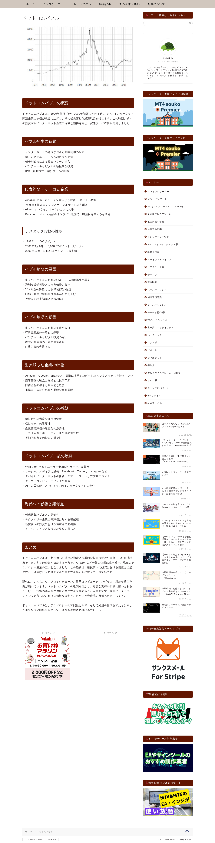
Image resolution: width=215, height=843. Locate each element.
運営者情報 (51, 839)
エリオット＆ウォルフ (159, 259)
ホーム (30, 4)
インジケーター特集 (158, 237)
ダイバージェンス (157, 305)
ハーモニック (155, 335)
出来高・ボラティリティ (161, 327)
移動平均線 (153, 252)
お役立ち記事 (155, 229)
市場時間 (152, 282)
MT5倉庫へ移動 (129, 4)
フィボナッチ (155, 358)
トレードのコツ (81, 4)
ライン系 (152, 380)
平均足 (151, 365)
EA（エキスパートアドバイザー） (166, 206)
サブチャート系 (156, 267)
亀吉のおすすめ (156, 221)
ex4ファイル (154, 395)
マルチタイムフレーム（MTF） (164, 373)
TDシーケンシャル (158, 320)
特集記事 (105, 4)
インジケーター (53, 4)
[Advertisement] (109, 654)
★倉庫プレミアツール (159, 214)
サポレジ (152, 274)
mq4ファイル (155, 403)
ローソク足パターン (158, 388)
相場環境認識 (155, 297)
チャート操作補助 (157, 312)
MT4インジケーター (158, 191)
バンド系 (152, 342)
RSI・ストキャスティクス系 (163, 244)
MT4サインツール (157, 199)
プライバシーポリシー (34, 839)
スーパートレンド (157, 289)
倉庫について (156, 4)
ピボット (152, 350)
